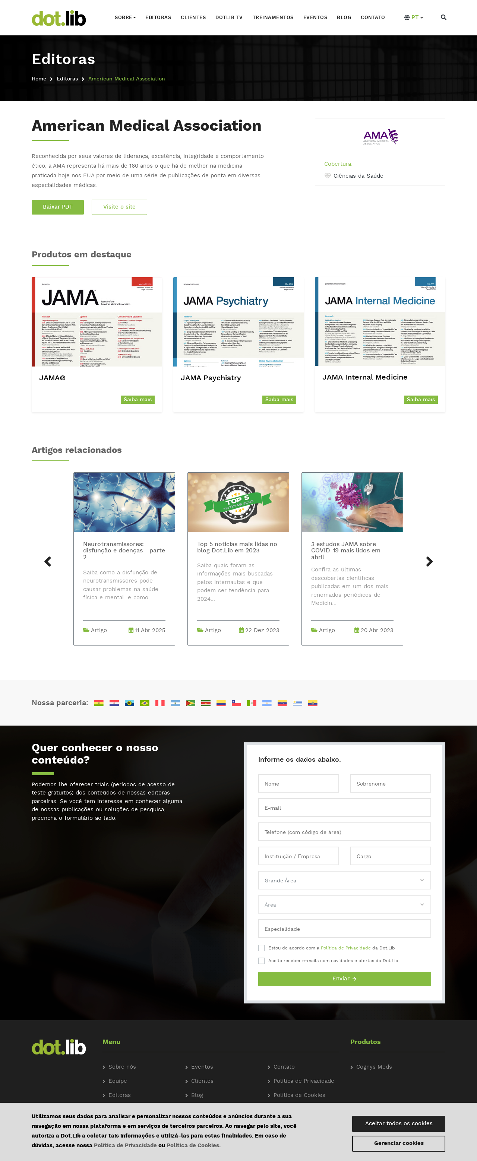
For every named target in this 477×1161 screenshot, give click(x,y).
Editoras (158, 17)
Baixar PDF (58, 207)
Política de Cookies (299, 1095)
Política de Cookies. (194, 1146)
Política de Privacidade (346, 948)
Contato (373, 17)
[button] (413, 18)
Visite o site (119, 207)
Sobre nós (122, 1067)
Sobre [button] (123, 17)
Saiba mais (138, 399)
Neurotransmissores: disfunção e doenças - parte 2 (124, 551)
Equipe (117, 1081)
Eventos (315, 17)
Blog (344, 17)
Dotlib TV (229, 17)
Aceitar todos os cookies (399, 1124)
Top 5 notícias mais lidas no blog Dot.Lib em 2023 (237, 548)
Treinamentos (273, 17)
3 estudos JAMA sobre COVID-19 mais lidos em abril (345, 551)
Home (39, 79)
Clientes (193, 17)
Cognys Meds (374, 1067)
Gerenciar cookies (399, 1143)
